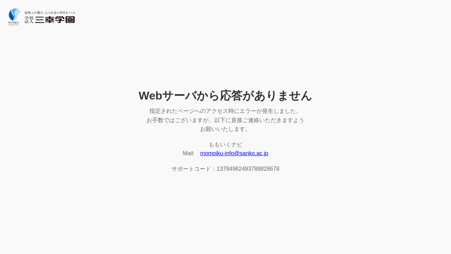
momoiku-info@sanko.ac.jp (234, 153)
